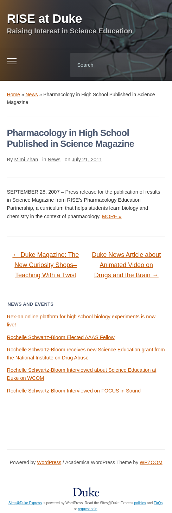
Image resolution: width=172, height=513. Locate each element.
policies (140, 503)
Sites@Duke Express (25, 503)
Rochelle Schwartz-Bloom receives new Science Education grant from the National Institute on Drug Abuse (86, 354)
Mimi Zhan (26, 159)
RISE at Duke (44, 18)
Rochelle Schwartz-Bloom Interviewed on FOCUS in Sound (74, 391)
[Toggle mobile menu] (12, 61)
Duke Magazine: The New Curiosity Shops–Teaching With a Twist (45, 265)
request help (87, 509)
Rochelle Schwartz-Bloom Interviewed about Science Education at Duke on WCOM (82, 374)
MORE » (112, 216)
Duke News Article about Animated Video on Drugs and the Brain (126, 265)
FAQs (158, 503)
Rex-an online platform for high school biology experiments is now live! (81, 320)
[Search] (109, 65)
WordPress (49, 462)
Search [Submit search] (153, 65)
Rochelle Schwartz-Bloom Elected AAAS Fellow (61, 337)
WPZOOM (151, 462)
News (32, 94)
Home (13, 94)
